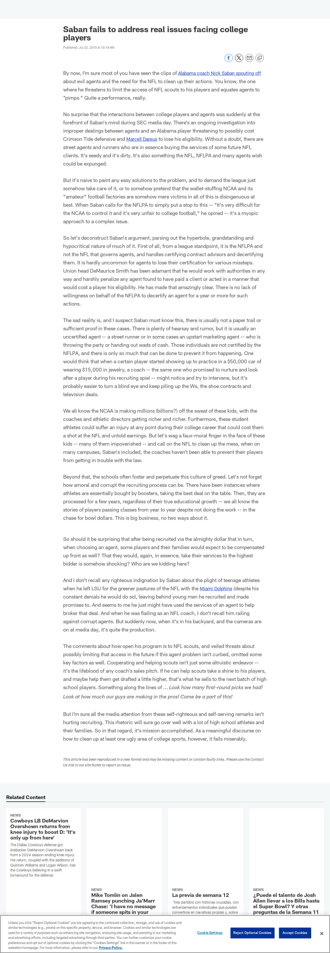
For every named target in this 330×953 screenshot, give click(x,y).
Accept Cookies (295, 933)
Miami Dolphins (217, 588)
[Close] (321, 933)
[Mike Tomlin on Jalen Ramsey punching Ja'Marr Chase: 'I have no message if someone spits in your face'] (124, 846)
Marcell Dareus (143, 139)
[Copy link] (259, 58)
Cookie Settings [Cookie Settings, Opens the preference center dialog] (209, 933)
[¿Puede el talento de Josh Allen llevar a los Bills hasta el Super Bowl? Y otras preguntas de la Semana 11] (286, 838)
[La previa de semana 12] (205, 837)
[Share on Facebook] (229, 60)
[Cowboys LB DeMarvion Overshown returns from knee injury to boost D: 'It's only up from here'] (43, 846)
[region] (165, 934)
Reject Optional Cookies (252, 933)
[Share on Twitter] (239, 60)
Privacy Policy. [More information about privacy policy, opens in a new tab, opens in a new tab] (110, 948)
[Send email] (249, 60)
